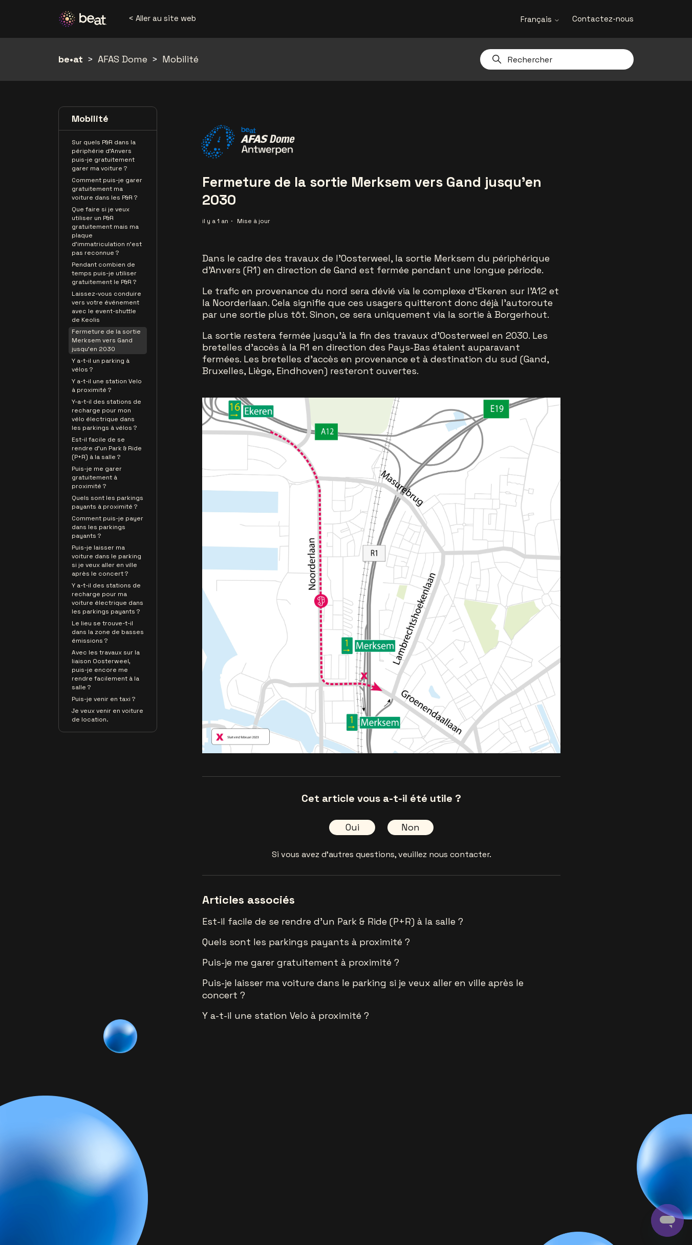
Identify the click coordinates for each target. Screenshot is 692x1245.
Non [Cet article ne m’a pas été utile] (410, 827)
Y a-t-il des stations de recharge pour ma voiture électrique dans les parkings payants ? (107, 598)
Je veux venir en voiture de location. (107, 715)
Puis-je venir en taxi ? (104, 699)
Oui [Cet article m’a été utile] (352, 827)
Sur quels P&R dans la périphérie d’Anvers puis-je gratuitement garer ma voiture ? (104, 155)
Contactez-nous (603, 19)
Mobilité (180, 59)
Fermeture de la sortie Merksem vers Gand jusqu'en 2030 (106, 340)
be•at (70, 59)
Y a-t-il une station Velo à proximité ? (107, 385)
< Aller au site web (162, 18)
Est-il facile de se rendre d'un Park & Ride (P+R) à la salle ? (107, 448)
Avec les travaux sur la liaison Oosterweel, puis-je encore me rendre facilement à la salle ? (106, 669)
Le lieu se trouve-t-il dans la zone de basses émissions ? (108, 632)
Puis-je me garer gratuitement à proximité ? (97, 477)
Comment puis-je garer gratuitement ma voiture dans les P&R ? (107, 189)
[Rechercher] (557, 59)
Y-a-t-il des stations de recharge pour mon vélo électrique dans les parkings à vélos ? (106, 415)
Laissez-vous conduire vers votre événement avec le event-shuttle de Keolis (106, 307)
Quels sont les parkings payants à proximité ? (107, 502)
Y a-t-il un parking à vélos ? (100, 365)
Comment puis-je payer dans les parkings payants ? (107, 527)
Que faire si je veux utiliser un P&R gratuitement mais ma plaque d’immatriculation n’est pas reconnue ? (107, 231)
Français (540, 19)
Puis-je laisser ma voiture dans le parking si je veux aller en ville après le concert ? (106, 560)
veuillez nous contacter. (444, 854)
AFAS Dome (122, 59)
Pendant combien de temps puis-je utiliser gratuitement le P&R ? (104, 273)
